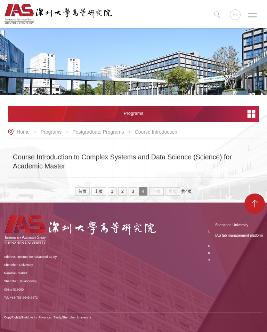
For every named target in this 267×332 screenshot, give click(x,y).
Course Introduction (156, 132)
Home (23, 132)
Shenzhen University (231, 225)
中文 (235, 15)
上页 (99, 191)
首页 (82, 191)
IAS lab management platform (239, 235)
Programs (51, 132)
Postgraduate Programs (98, 132)
